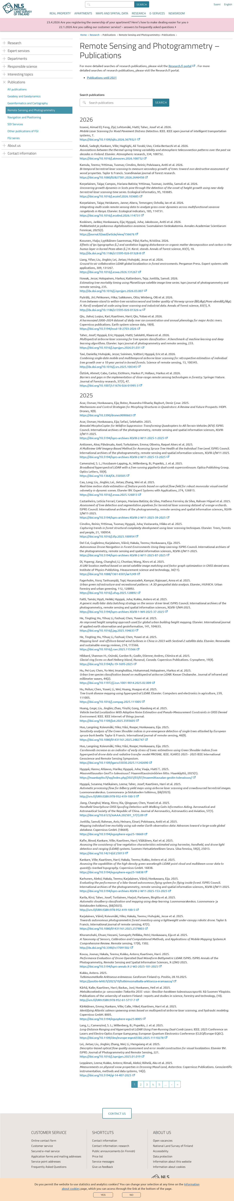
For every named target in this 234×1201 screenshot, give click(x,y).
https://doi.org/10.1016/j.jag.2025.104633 (109, 630)
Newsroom (177, 13)
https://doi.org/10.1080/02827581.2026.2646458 (114, 177)
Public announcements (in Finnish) (113, 1151)
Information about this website (172, 1161)
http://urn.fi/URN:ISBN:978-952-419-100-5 (109, 796)
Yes (103, 1195)
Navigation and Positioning (24, 117)
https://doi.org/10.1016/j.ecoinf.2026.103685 (111, 196)
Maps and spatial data (112, 13)
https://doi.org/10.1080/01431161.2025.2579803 (114, 928)
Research (139, 13)
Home (83, 34)
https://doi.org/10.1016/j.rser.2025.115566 (110, 649)
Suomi (217, 4)
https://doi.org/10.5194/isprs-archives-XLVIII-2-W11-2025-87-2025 (125, 555)
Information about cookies (169, 1167)
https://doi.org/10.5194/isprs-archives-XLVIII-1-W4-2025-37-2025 (124, 611)
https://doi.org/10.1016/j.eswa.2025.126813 (110, 494)
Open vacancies (162, 1140)
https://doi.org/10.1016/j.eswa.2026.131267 (110, 272)
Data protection (162, 1156)
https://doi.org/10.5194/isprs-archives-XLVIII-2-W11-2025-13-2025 (125, 457)
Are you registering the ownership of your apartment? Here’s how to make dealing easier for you (123, 22)
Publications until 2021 (102, 77)
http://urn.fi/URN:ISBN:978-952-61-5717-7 (109, 1000)
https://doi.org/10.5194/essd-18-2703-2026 (110, 328)
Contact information (104, 1140)
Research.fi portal (182, 66)
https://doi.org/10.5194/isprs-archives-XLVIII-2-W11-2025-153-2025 (125, 891)
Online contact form (43, 1140)
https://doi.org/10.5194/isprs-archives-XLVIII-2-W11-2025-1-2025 (124, 438)
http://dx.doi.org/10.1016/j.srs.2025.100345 (110, 366)
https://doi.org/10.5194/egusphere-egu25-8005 (113, 1019)
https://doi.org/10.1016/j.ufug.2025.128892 (110, 592)
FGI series (13, 138)
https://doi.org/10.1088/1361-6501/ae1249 (110, 574)
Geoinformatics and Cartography (27, 103)
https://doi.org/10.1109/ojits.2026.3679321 (110, 139)
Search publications (92, 95)
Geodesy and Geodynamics (23, 96)
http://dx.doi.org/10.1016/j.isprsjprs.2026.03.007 (113, 291)
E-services (157, 13)
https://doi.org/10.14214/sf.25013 (104, 853)
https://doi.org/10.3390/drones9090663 (108, 415)
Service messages (103, 1161)
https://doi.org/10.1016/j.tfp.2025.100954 (109, 536)
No (131, 1195)
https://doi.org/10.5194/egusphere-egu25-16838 (114, 872)
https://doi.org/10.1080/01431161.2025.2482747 (114, 739)
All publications (17, 89)
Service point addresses (46, 1161)
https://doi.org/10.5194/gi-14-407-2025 (107, 1075)
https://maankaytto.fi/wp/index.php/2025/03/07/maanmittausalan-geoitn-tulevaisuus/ (138, 777)
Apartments (83, 13)
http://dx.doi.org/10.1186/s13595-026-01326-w (113, 310)
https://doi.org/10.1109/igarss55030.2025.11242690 (116, 762)
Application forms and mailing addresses (56, 1156)
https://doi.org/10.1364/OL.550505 (105, 475)
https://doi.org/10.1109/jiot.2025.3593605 (109, 720)
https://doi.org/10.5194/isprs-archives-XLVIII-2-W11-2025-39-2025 (125, 517)
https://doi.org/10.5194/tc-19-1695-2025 (108, 664)
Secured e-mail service (45, 1151)
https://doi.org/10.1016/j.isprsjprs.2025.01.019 (112, 1056)
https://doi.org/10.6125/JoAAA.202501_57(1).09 (114, 815)
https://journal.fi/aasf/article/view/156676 (109, 234)
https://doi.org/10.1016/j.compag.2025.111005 (112, 701)
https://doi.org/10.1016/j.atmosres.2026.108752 (113, 158)
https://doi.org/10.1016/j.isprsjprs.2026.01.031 (112, 347)
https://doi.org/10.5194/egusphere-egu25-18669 (114, 834)
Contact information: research (110, 1146)
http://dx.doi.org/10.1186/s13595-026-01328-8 (112, 253)
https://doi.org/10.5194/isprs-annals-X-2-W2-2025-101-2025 (121, 966)
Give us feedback (102, 1167)
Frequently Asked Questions (48, 1167)
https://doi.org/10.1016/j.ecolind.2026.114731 (112, 215)
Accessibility (160, 1151)
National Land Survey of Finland (173, 1146)
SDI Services (15, 124)
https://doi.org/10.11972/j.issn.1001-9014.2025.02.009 (117, 682)
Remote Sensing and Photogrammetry (31, 110)
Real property (60, 13)
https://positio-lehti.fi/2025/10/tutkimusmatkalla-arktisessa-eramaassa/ (128, 981)
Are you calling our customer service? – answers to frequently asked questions (123, 27)
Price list (97, 1156)
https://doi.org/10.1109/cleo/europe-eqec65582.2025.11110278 (124, 1037)
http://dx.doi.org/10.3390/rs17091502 (107, 947)
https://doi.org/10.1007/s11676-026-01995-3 (111, 385)
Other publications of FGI (22, 131)
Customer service (42, 1146)
